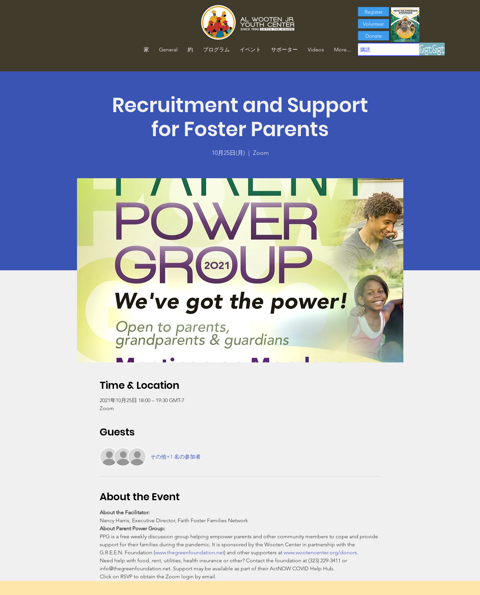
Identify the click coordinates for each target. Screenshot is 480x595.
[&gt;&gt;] (432, 49)
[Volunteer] (373, 23)
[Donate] (373, 35)
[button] (190, 49)
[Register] (373, 11)
